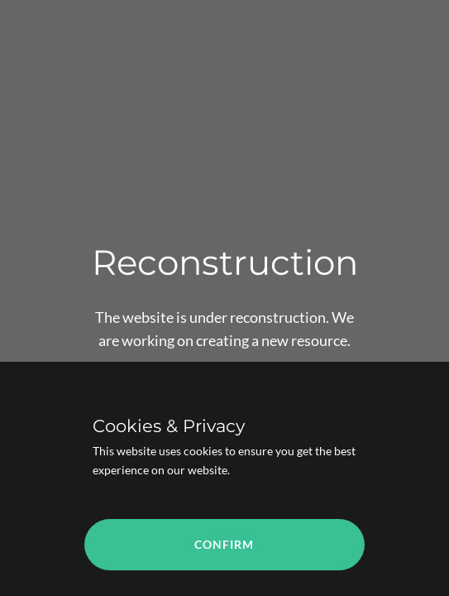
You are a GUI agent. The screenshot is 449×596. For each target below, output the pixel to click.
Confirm (224, 544)
